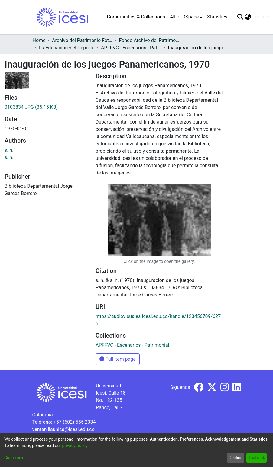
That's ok (256, 457)
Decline (235, 457)
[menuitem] (186, 17)
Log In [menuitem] (259, 17)
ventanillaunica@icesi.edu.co (63, 429)
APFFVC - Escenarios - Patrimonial (131, 48)
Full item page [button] (117, 359)
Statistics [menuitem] (217, 17)
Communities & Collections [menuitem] (136, 17)
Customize (14, 457)
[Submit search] (240, 17)
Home (39, 40)
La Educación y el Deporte (67, 48)
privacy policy (74, 445)
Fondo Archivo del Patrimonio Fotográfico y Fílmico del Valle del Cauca (149, 40)
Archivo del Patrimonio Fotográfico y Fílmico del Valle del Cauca (82, 40)
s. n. (9, 150)
